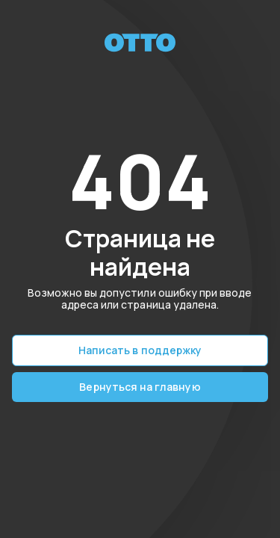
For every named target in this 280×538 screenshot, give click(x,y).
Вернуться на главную (139, 387)
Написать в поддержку (140, 350)
